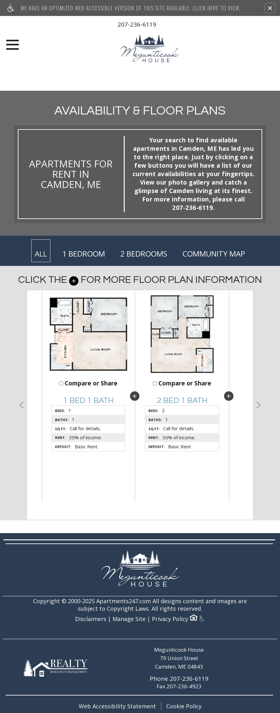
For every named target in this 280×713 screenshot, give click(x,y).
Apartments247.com (123, 601)
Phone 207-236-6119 (179, 679)
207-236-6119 (137, 24)
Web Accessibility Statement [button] (117, 706)
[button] (270, 8)
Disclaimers (90, 619)
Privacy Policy (170, 619)
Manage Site (129, 619)
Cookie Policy (184, 706)
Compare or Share (88, 383)
